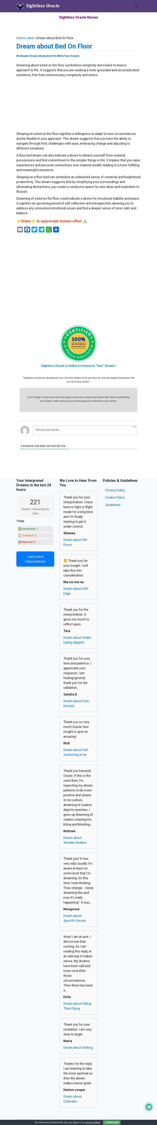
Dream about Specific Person (74, 918)
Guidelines (112, 505)
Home (20, 38)
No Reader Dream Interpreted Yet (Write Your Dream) (47, 55)
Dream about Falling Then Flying (77, 1006)
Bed (31, 38)
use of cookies (92, 1122)
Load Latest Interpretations (35, 559)
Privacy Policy (115, 490)
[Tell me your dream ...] (84, 430)
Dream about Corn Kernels (76, 703)
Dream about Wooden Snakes (75, 840)
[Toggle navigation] (136, 6)
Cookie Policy (115, 497)
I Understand (111, 1122)
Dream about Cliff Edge (75, 591)
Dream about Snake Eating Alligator (77, 640)
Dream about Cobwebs (72, 1099)
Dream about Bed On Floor (54, 46)
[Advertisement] (78, 104)
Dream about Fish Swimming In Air (75, 752)
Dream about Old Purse (75, 542)
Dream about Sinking (78, 1047)
